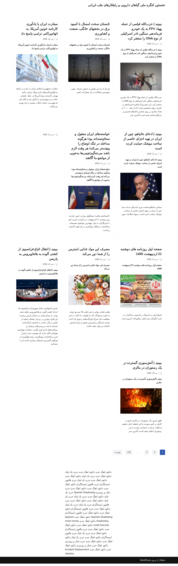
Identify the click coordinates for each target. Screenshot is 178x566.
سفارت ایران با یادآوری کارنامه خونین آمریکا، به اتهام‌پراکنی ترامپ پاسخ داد (39, 28)
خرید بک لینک (71, 474)
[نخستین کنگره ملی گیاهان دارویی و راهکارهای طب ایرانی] (126, 5)
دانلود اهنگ (93, 515)
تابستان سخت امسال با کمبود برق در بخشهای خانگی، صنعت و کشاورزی (89, 28)
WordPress (145, 562)
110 (129, 455)
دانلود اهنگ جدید (103, 474)
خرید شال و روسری (75, 544)
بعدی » (117, 455)
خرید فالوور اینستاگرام (88, 486)
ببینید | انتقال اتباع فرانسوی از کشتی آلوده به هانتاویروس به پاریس (38, 255)
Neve (162, 562)
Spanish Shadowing (84, 495)
